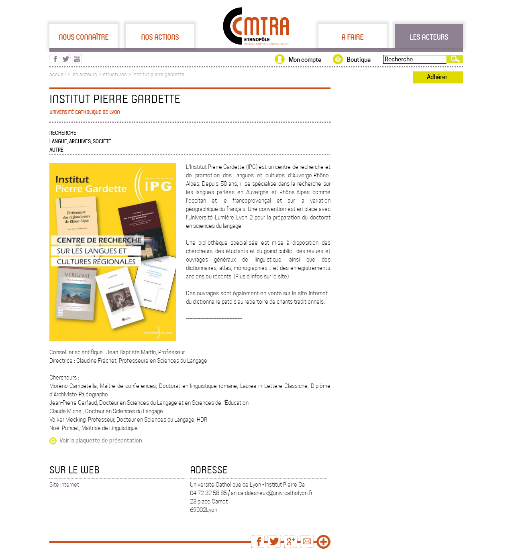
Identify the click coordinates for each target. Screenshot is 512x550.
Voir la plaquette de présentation (100, 440)
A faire (352, 37)
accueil (57, 74)
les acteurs (84, 74)
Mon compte (305, 59)
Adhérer (437, 77)
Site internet (64, 484)
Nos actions (160, 37)
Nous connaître (83, 37)
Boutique (359, 59)
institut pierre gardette (158, 74)
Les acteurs (429, 37)
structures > (118, 74)
